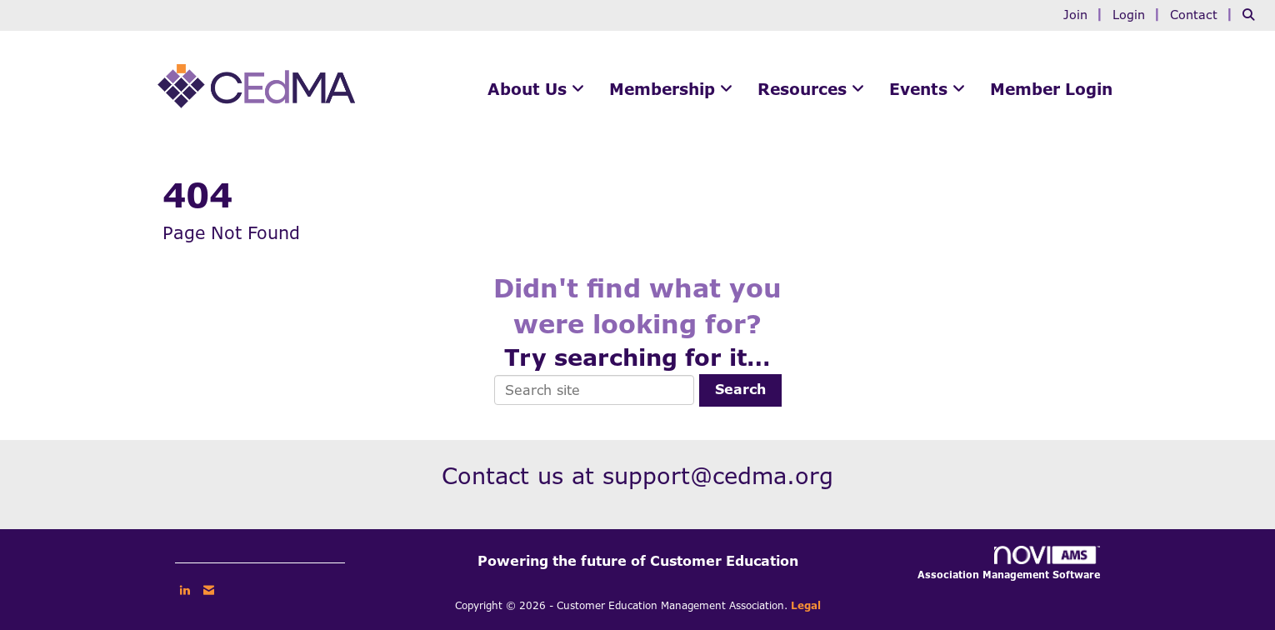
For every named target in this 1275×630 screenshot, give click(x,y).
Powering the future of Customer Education (638, 561)
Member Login (1051, 89)
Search (740, 389)
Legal (806, 605)
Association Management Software (1009, 563)
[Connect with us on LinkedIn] (184, 590)
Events (920, 89)
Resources (805, 89)
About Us (530, 89)
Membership (664, 89)
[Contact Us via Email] (208, 590)
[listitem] (1085, 14)
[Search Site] (1252, 14)
